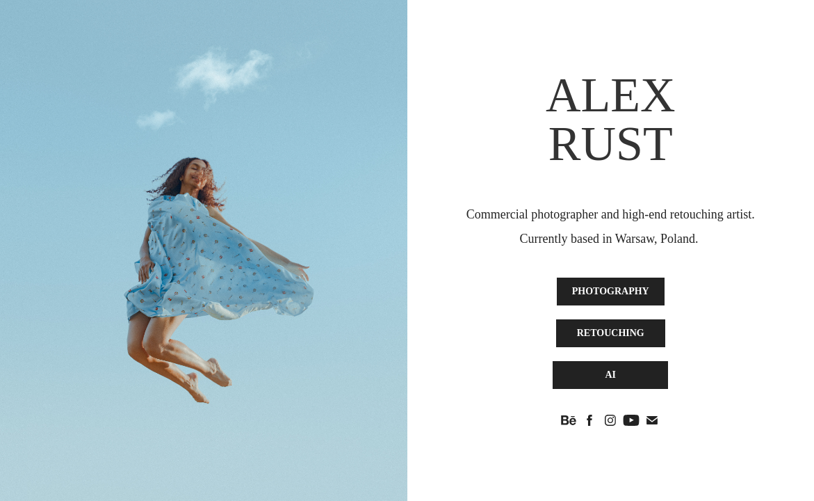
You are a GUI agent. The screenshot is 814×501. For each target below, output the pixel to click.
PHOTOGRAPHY (610, 291)
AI (610, 374)
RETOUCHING (610, 333)
